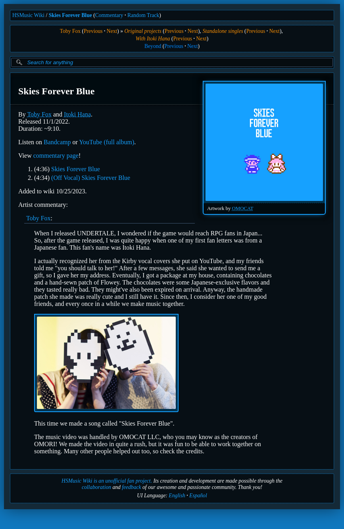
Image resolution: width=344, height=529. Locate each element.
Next (112, 31)
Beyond (152, 46)
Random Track (143, 15)
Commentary (109, 15)
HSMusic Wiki (28, 15)
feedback (131, 487)
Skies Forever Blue (70, 15)
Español (198, 495)
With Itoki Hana (153, 39)
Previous (93, 31)
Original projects (142, 31)
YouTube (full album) (106, 142)
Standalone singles (222, 31)
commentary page (56, 155)
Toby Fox (70, 31)
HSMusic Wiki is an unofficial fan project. (106, 481)
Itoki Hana (77, 114)
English (177, 495)
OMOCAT (243, 208)
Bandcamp (57, 142)
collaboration (96, 487)
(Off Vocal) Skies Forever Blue (90, 177)
